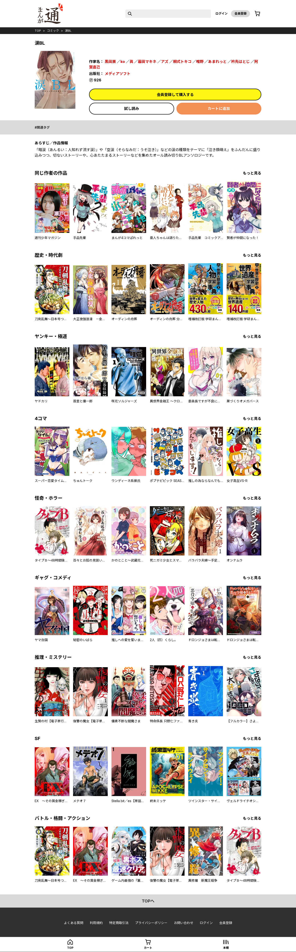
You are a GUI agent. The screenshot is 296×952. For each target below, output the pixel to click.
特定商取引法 (119, 923)
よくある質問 (73, 923)
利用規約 (96, 923)
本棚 (226, 947)
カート (148, 947)
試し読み (131, 108)
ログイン (222, 13)
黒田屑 (110, 61)
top (38, 30)
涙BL (68, 30)
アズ (164, 61)
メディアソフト (117, 73)
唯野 (200, 61)
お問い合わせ (183, 923)
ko (122, 61)
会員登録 (240, 13)
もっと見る (252, 173)
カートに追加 (219, 108)
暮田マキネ (147, 61)
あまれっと (217, 61)
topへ (148, 901)
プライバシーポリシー (151, 923)
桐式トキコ (182, 61)
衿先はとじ (240, 61)
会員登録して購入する (175, 94)
